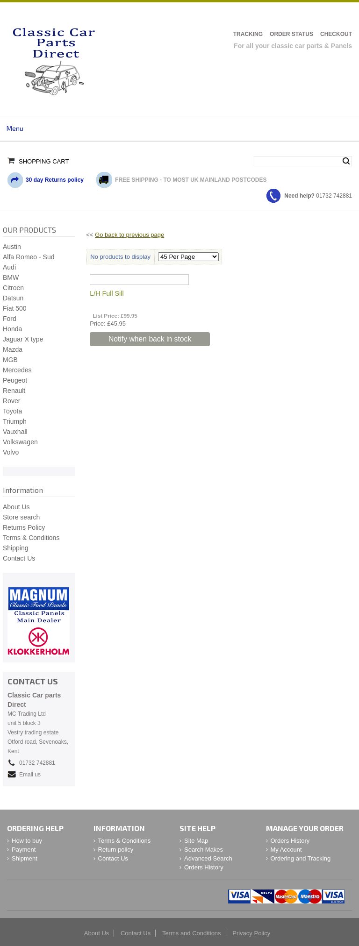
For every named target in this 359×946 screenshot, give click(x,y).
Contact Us (19, 558)
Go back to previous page (129, 234)
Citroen (13, 288)
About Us (16, 507)
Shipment (24, 858)
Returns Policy (24, 527)
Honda (12, 329)
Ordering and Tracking (301, 858)
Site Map (196, 840)
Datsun (13, 298)
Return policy (116, 849)
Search (346, 161)
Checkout (336, 34)
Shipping (16, 548)
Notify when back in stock (149, 339)
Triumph (15, 421)
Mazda (12, 349)
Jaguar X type (23, 339)
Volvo (11, 452)
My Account (286, 849)
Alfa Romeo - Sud (29, 257)
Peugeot (15, 380)
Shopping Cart (44, 161)
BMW (11, 277)
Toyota (12, 411)
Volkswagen (20, 442)
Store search (21, 517)
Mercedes (17, 370)
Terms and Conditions (191, 933)
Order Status (291, 34)
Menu (15, 128)
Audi (9, 267)
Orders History (203, 867)
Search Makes (203, 849)
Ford (9, 318)
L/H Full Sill (106, 293)
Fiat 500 (15, 308)
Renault (14, 390)
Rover (11, 401)
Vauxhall (15, 431)
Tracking (248, 34)
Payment (24, 849)
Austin (12, 246)
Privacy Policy (251, 933)
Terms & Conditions (31, 537)
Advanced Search (208, 858)
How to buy (27, 840)
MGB (10, 359)
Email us (30, 774)
